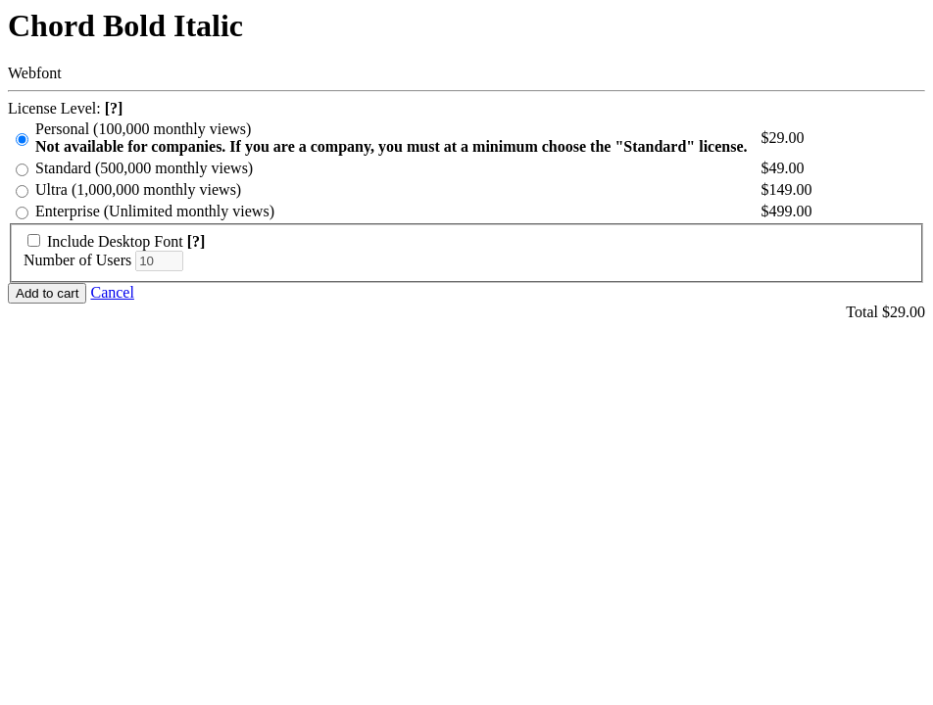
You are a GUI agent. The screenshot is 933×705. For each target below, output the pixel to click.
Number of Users (77, 260)
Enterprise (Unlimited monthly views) (154, 211)
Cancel (111, 292)
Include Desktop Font (115, 241)
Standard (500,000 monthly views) (144, 168)
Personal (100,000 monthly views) (391, 138)
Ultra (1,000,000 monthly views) (138, 189)
